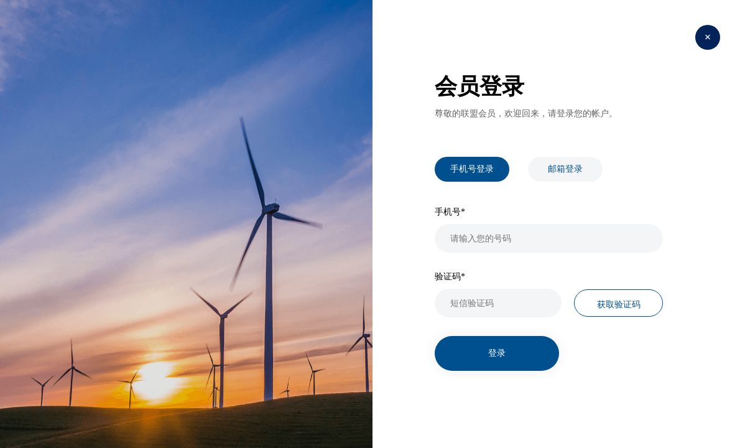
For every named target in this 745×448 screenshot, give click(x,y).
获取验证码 (619, 304)
